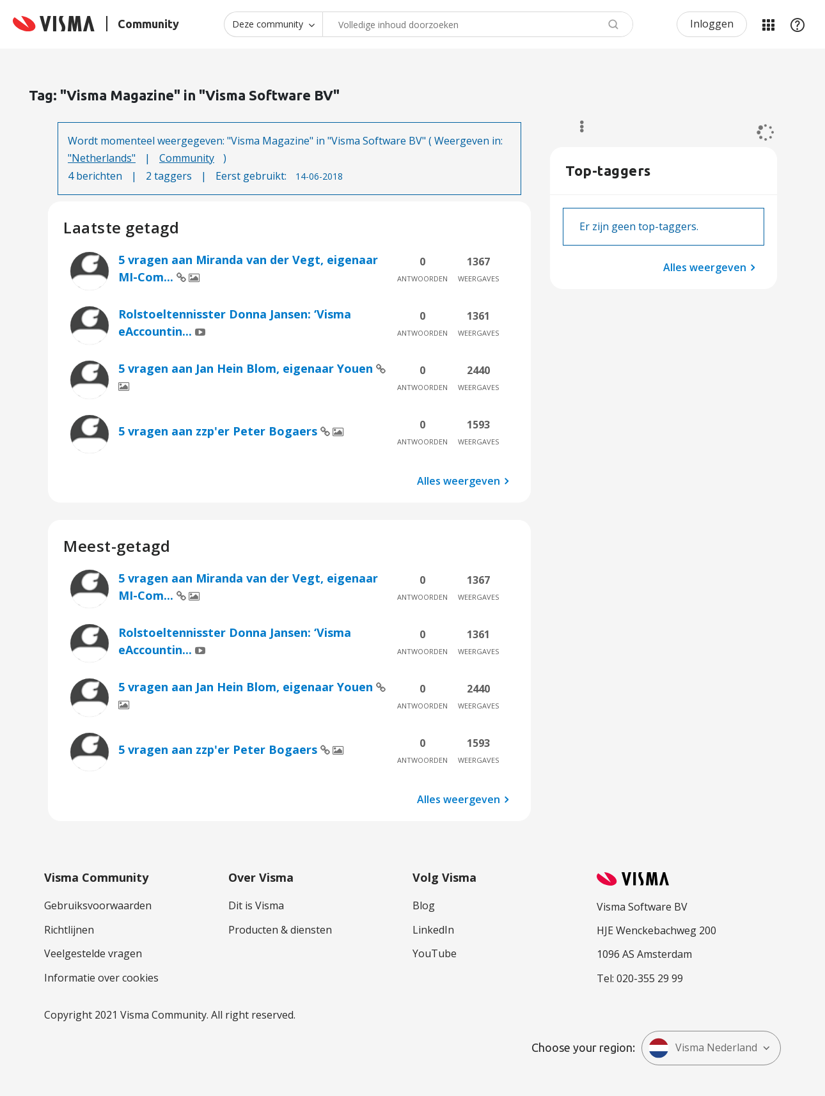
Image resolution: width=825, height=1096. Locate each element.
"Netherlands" (102, 158)
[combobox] (477, 24)
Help (797, 24)
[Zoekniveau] (273, 24)
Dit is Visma (256, 905)
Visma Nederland (702, 1048)
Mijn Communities (768, 24)
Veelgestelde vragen (93, 953)
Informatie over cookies (101, 978)
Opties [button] (576, 126)
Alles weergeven (458, 481)
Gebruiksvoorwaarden (98, 905)
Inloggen (712, 24)
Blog (423, 905)
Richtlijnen (69, 930)
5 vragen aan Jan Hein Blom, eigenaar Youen (247, 368)
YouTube (434, 953)
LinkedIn (433, 930)
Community (186, 158)
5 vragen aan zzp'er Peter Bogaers (219, 431)
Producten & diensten (280, 930)
